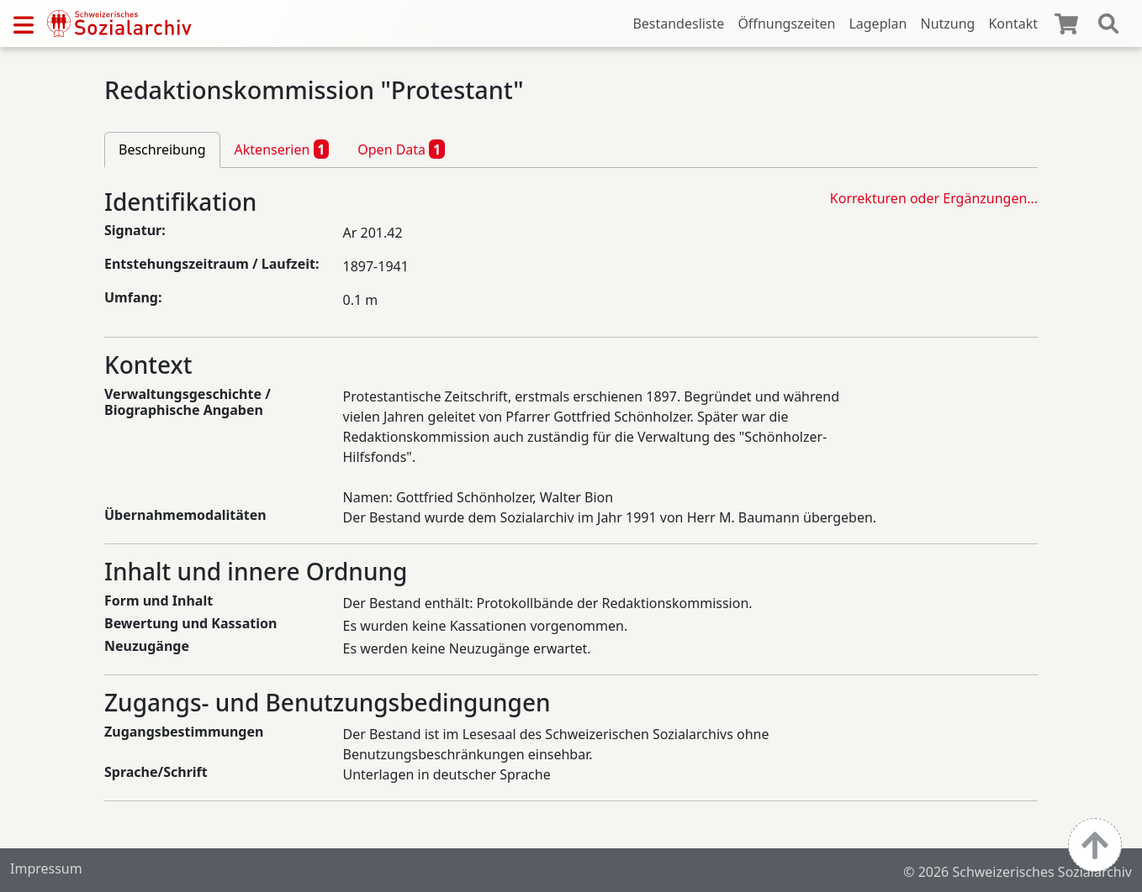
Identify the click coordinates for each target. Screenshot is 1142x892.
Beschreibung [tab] (162, 149)
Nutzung (947, 23)
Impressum (46, 868)
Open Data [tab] (401, 148)
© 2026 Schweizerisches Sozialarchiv (1017, 872)
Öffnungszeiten (786, 23)
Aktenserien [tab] (282, 148)
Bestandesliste (678, 23)
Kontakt (1013, 23)
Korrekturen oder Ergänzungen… (934, 198)
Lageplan (878, 23)
